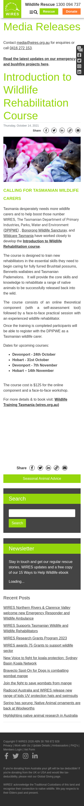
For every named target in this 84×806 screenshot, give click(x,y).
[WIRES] (12, 9)
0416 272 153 (21, 48)
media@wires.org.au (33, 43)
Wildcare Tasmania (18, 236)
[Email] (78, 130)
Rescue (49, 11)
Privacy (7, 745)
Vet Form (29, 749)
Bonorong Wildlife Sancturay (44, 230)
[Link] (70, 130)
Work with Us (22, 745)
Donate (71, 11)
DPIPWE (10, 230)
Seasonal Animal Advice (42, 478)
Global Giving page (48, 776)
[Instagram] (79, 66)
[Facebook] (79, 55)
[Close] (31, 12)
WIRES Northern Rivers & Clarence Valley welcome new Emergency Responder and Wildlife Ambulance (36, 613)
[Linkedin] (62, 130)
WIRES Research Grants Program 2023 (35, 638)
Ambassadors (60, 745)
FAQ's (74, 745)
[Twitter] (79, 60)
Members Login (12, 749)
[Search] (35, 12)
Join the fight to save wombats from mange (37, 683)
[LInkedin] (79, 71)
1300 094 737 (68, 4)
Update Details (41, 745)
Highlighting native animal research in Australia (40, 715)
